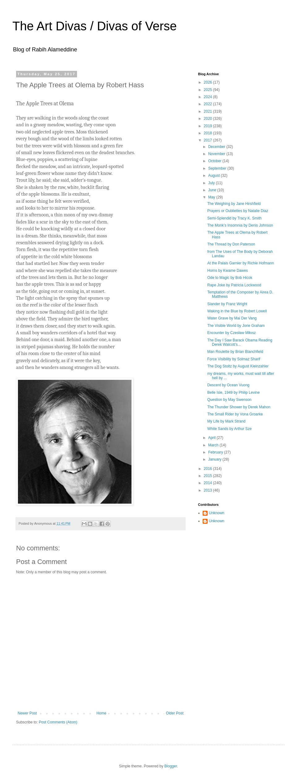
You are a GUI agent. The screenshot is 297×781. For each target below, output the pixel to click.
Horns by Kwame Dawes (227, 270)
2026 (208, 82)
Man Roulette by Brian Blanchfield (235, 351)
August (214, 175)
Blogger (170, 766)
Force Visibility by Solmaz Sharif (233, 359)
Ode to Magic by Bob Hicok (229, 278)
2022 (208, 104)
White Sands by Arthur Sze (229, 429)
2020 (208, 118)
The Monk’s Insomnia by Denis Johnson (240, 225)
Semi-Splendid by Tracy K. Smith (234, 218)
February (216, 452)
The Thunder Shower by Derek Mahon (238, 407)
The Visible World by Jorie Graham (236, 325)
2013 (208, 490)
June (212, 190)
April (212, 438)
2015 (208, 476)
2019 (208, 126)
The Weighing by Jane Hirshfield (234, 204)
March (214, 445)
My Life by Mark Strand (226, 421)
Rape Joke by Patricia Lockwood (234, 285)
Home (101, 713)
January (215, 459)
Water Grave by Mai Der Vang (231, 318)
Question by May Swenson (229, 399)
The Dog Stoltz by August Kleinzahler (238, 366)
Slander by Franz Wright (227, 304)
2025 (208, 90)
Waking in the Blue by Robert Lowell (237, 311)
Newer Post (27, 713)
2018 (208, 133)
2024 (208, 97)
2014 (208, 483)
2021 (208, 111)
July (212, 183)
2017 (208, 140)
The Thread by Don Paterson (231, 244)
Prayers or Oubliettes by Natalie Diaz (237, 211)
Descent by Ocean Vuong (228, 385)
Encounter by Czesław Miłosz (231, 333)
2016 (208, 468)
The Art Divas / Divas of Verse (94, 26)
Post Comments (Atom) (58, 722)
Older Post (174, 713)
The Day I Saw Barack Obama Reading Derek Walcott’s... (239, 342)
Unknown (216, 513)
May (212, 197)
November (217, 154)
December (217, 147)
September (217, 168)
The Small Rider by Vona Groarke (235, 414)
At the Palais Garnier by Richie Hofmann (240, 263)
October (215, 161)
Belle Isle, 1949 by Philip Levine (233, 392)
